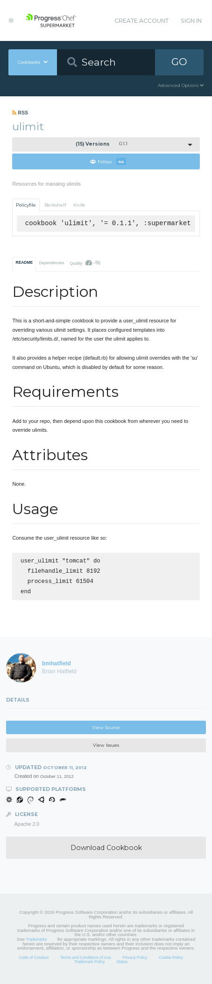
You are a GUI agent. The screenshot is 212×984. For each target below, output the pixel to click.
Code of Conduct (34, 961)
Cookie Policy (171, 961)
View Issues (106, 748)
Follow (108, 161)
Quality (85, 263)
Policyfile (26, 205)
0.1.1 (102, 144)
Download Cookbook (106, 851)
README (24, 262)
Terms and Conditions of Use (85, 961)
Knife (79, 205)
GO (179, 61)
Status (121, 965)
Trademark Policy (89, 965)
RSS (20, 112)
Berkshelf (55, 205)
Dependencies (51, 263)
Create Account (141, 20)
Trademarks (36, 943)
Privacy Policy (135, 961)
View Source (106, 731)
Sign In (191, 20)
